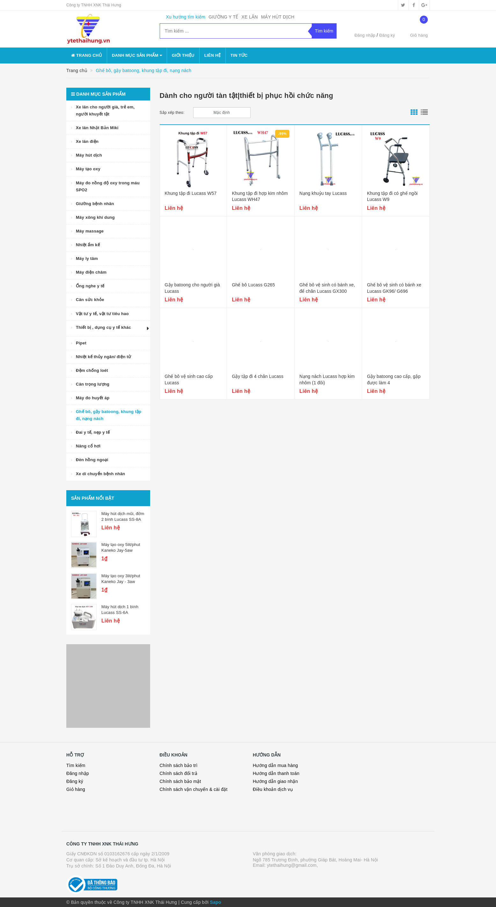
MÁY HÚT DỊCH (278, 16)
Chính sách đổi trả (179, 773)
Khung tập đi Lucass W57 (191, 193)
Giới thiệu (183, 55)
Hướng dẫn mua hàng (275, 765)
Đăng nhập (365, 35)
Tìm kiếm (75, 765)
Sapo (215, 902)
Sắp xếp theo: (172, 112)
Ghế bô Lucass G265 (253, 284)
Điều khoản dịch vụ (273, 789)
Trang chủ (86, 55)
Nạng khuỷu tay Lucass (323, 193)
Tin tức (239, 55)
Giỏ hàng (75, 789)
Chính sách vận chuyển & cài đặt (194, 789)
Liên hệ (212, 55)
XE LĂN (250, 16)
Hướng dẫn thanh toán (276, 773)
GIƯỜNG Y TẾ (223, 16)
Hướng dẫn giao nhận (275, 781)
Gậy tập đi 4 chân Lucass (257, 376)
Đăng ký (387, 35)
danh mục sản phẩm (137, 55)
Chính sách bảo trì (179, 765)
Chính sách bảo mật (180, 781)
